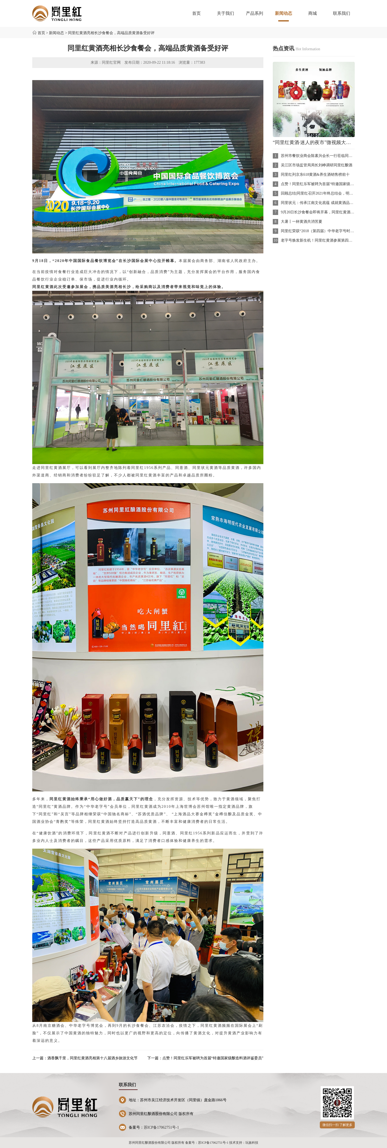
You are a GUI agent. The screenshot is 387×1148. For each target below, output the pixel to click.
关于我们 (225, 13)
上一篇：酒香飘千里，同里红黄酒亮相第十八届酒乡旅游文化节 (85, 1058)
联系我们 (341, 13)
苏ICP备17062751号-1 (161, 1127)
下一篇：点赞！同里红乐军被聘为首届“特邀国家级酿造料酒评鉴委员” (205, 1058)
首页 (196, 13)
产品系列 (254, 13)
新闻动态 (283, 16)
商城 (312, 13)
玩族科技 (251, 1143)
